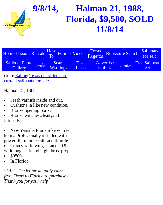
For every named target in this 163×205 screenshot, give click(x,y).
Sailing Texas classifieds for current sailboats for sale (35, 78)
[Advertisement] (82, 44)
